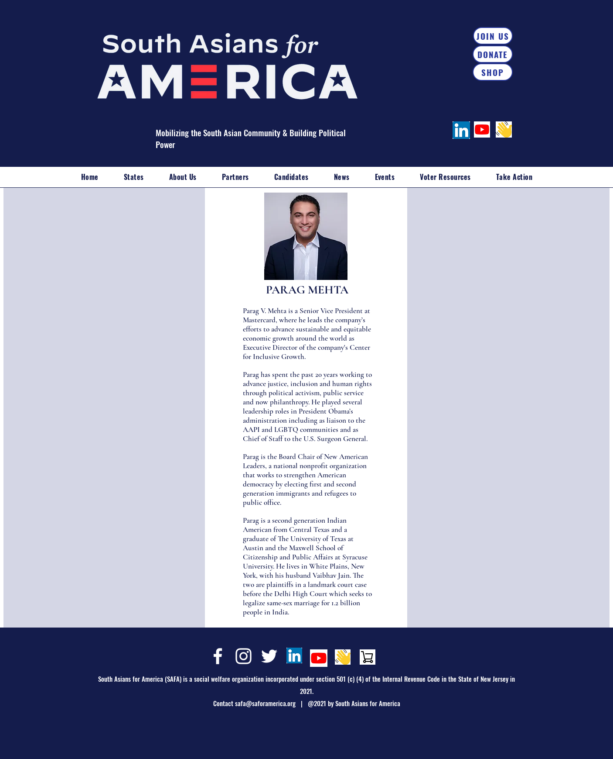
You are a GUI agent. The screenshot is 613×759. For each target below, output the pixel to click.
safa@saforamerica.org (265, 703)
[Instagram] (243, 656)
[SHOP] (493, 72)
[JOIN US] (493, 36)
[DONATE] (493, 54)
